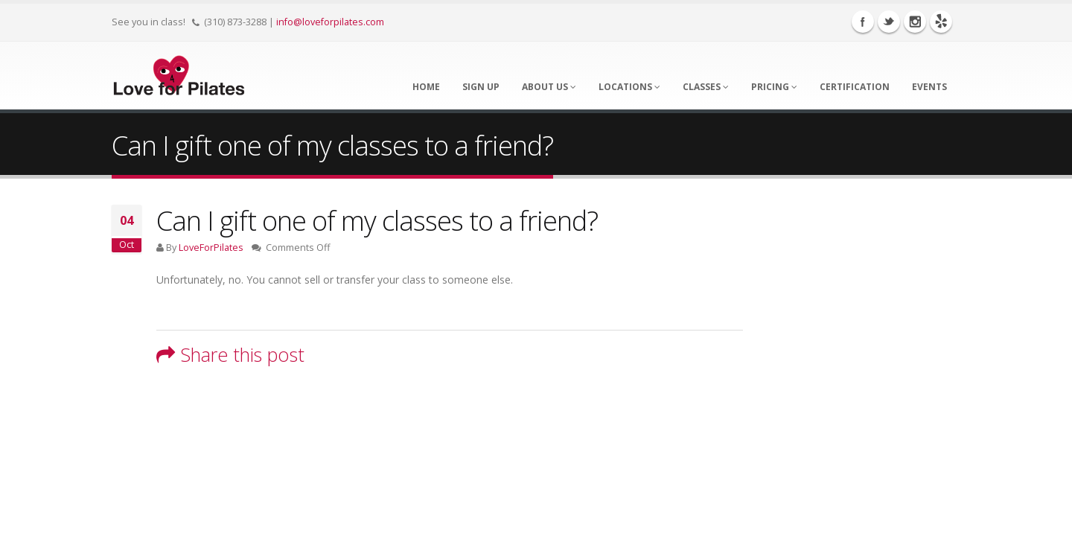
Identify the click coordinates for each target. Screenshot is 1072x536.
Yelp (941, 21)
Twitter (889, 21)
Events (929, 86)
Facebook (863, 21)
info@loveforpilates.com (330, 22)
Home (426, 86)
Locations (629, 86)
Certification (855, 86)
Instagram (915, 21)
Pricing (774, 86)
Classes (706, 86)
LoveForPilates (211, 247)
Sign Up (481, 86)
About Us (549, 86)
